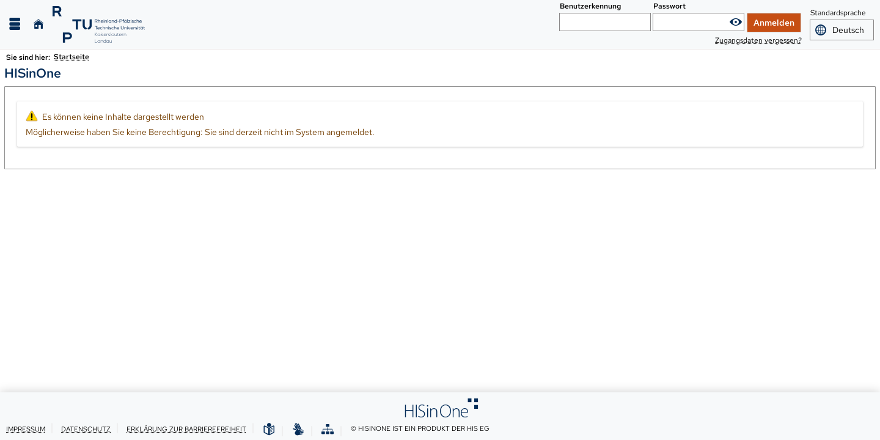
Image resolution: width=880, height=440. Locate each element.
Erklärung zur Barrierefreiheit (186, 429)
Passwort (669, 6)
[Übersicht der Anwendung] (328, 430)
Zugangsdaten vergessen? (758, 40)
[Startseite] (38, 24)
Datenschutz (86, 429)
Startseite (71, 57)
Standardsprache (838, 13)
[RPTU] (98, 24)
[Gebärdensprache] (298, 430)
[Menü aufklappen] (14, 24)
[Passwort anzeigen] (736, 22)
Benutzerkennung (590, 6)
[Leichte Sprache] (269, 430)
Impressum (25, 429)
